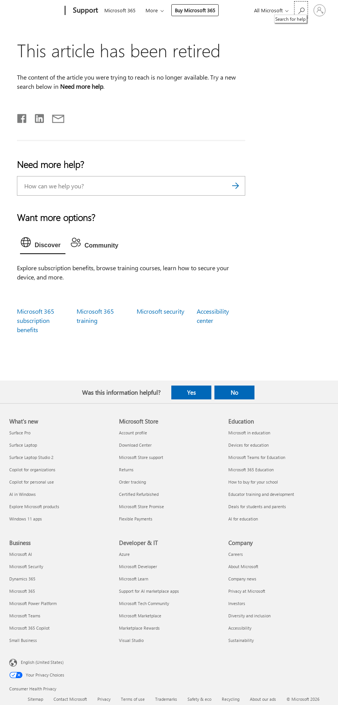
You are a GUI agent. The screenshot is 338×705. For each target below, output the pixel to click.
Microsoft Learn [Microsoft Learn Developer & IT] (133, 579)
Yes (191, 392)
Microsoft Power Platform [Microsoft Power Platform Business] (33, 603)
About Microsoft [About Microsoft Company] (243, 566)
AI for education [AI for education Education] (243, 519)
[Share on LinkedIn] (36, 117)
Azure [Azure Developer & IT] (124, 554)
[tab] (42, 244)
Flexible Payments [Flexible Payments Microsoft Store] (135, 519)
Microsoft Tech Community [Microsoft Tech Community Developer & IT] (144, 603)
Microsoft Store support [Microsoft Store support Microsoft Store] (141, 457)
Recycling (230, 699)
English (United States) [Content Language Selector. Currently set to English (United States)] (42, 662)
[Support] (84, 10)
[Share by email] (54, 117)
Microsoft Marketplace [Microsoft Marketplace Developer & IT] (140, 616)
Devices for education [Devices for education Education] (248, 445)
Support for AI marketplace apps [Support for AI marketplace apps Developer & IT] (149, 591)
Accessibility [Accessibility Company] (239, 628)
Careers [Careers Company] (235, 554)
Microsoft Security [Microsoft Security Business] (26, 566)
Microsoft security (160, 311)
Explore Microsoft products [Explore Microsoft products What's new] (34, 506)
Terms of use (133, 699)
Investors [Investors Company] (236, 603)
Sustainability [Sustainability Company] (241, 640)
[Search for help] (301, 9)
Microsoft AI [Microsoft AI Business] (20, 554)
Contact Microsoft (70, 699)
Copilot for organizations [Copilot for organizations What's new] (32, 469)
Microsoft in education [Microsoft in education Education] (249, 433)
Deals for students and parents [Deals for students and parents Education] (257, 506)
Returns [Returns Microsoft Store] (126, 469)
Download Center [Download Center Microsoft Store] (135, 445)
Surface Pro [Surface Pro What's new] (19, 433)
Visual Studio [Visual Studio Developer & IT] (131, 640)
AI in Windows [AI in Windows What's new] (22, 494)
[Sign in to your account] (319, 10)
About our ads (263, 699)
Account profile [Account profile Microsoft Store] (133, 433)
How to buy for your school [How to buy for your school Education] (253, 482)
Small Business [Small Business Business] (23, 640)
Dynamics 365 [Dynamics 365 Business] (22, 579)
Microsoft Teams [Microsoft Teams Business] (24, 616)
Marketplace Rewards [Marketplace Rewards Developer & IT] (139, 628)
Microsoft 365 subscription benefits (35, 320)
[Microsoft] (35, 10)
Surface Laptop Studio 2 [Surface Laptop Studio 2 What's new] (31, 457)
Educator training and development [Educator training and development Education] (261, 494)
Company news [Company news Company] (242, 579)
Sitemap (35, 699)
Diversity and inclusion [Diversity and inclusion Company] (249, 616)
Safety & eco (199, 699)
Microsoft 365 (120, 10)
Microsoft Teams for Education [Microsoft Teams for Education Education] (256, 457)
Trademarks (166, 699)
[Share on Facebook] (22, 117)
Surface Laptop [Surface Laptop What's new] (23, 445)
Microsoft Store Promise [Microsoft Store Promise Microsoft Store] (141, 506)
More (152, 10)
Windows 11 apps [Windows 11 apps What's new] (25, 519)
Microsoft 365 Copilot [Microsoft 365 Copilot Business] (29, 628)
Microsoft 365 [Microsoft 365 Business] (22, 591)
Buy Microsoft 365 (195, 10)
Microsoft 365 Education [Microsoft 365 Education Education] (251, 469)
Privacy (103, 699)
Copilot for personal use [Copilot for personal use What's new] (31, 482)
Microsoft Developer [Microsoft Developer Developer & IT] (138, 566)
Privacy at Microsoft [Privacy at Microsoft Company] (246, 591)
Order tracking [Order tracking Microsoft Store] (132, 482)
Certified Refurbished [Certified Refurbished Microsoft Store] (139, 494)
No (234, 392)
